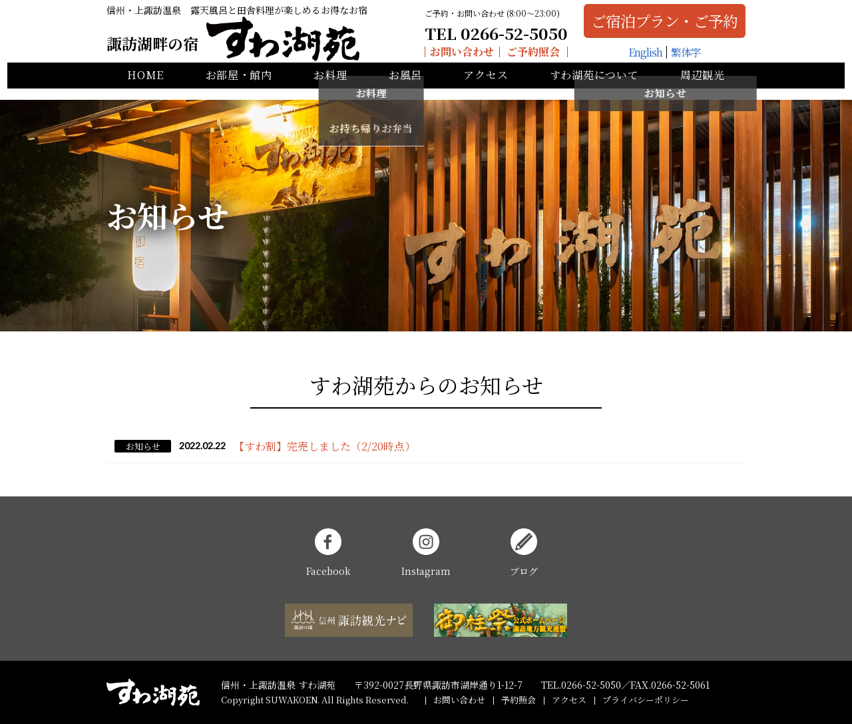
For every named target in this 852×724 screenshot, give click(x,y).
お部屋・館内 (239, 86)
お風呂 (405, 86)
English (637, 56)
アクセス (485, 86)
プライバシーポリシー (645, 699)
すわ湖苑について (594, 86)
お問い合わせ (454, 56)
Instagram (426, 553)
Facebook (328, 553)
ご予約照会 (525, 56)
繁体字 (678, 56)
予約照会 (518, 699)
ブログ (524, 553)
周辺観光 (702, 86)
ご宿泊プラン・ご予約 (657, 25)
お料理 (330, 86)
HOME (145, 86)
